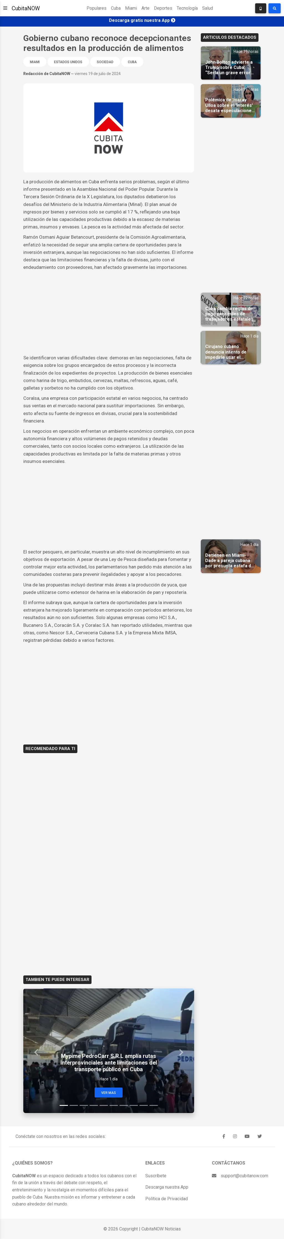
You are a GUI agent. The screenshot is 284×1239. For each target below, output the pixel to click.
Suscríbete (155, 1175)
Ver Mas (108, 1093)
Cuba (116, 8)
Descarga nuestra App (166, 1187)
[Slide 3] (84, 1105)
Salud (207, 8)
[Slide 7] (124, 1105)
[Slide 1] (64, 1105)
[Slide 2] (74, 1105)
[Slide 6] (114, 1105)
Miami (131, 8)
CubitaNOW (26, 8)
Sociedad (105, 62)
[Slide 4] (94, 1105)
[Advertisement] (108, 312)
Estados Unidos (68, 62)
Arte (145, 8)
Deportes (163, 8)
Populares (96, 8)
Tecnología (187, 8)
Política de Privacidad (166, 1198)
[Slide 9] (144, 1105)
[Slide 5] (104, 1105)
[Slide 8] (134, 1105)
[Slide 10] (153, 1105)
